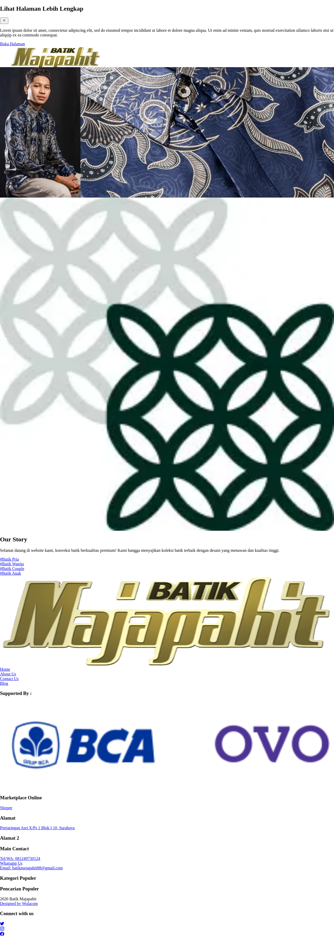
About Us (8, 674)
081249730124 (20, 858)
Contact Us (9, 678)
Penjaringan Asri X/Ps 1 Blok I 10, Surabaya (37, 828)
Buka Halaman (12, 44)
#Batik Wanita (12, 564)
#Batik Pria (9, 559)
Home (5, 669)
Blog (4, 683)
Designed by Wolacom (19, 903)
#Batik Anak (10, 573)
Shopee (6, 808)
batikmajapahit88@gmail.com (31, 868)
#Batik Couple (12, 568)
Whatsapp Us (11, 863)
